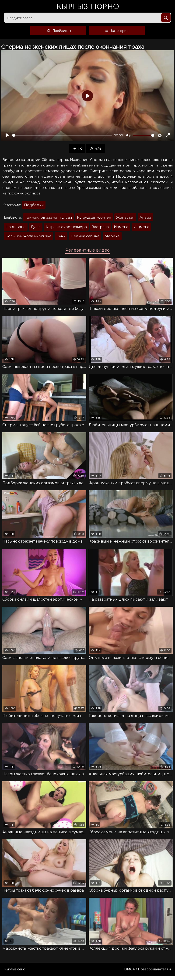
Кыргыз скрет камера (66, 227)
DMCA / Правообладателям (147, 969)
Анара (145, 217)
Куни (61, 236)
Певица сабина (85, 236)
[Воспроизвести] (7, 135)
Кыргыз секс (14, 969)
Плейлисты (58, 30)
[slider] (62, 135)
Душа (36, 227)
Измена (121, 227)
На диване (16, 227)
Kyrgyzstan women (94, 217)
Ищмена (141, 227)
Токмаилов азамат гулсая (48, 217)
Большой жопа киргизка (28, 236)
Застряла (100, 227)
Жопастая (125, 217)
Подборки (34, 205)
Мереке (112, 236)
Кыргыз (87, 6)
